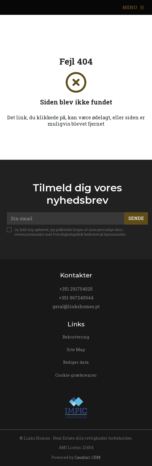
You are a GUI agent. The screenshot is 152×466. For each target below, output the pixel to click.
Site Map (76, 349)
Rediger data (76, 362)
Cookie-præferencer (76, 375)
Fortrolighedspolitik (68, 234)
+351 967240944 (76, 297)
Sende (136, 218)
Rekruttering (75, 337)
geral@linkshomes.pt (76, 306)
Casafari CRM (87, 457)
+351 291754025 (76, 289)
